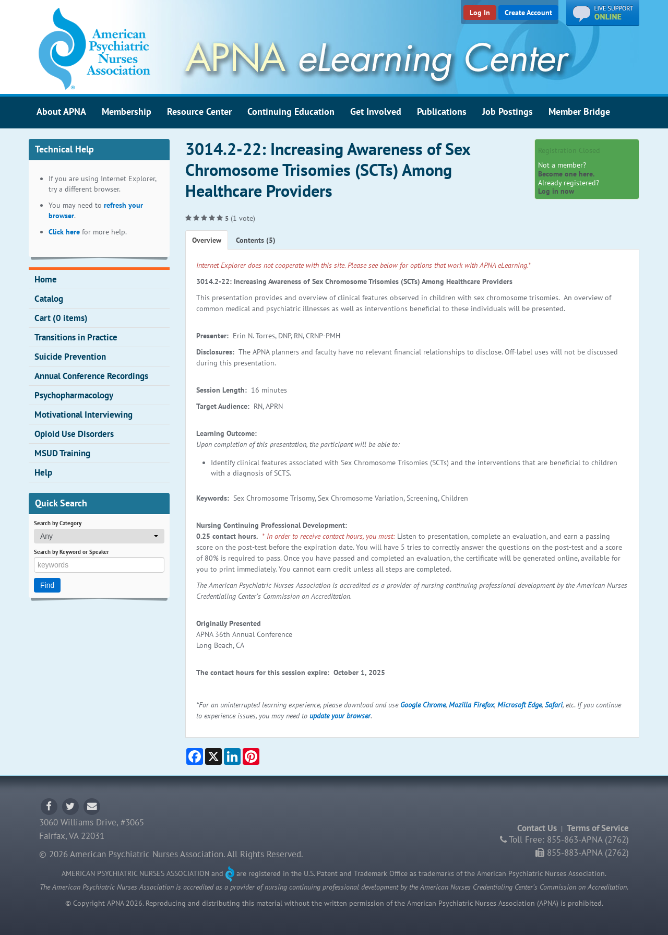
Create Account (528, 12)
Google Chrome (423, 704)
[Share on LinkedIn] (232, 756)
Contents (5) (256, 240)
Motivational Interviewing (83, 414)
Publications (442, 111)
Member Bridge (579, 111)
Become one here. (566, 174)
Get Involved (375, 111)
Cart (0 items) (61, 318)
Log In (480, 12)
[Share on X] (213, 756)
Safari (554, 704)
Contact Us (537, 828)
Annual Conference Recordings (91, 376)
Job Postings (507, 111)
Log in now (556, 191)
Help (43, 472)
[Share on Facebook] (194, 756)
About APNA (61, 111)
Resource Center (199, 111)
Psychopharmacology (73, 395)
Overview (206, 240)
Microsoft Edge (519, 704)
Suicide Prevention (70, 356)
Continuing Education (291, 111)
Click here (64, 231)
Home (45, 279)
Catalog (48, 298)
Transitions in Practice (75, 337)
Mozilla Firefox (471, 704)
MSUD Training (62, 453)
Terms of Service (598, 828)
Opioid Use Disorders (74, 434)
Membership (126, 111)
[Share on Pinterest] (251, 756)
